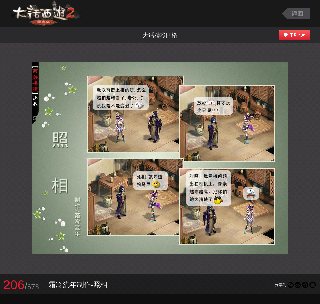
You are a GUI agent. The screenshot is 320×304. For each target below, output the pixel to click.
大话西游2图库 (46, 13)
